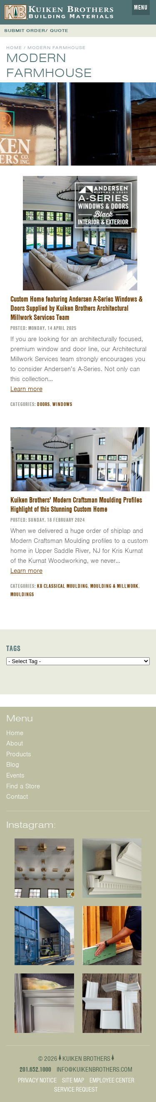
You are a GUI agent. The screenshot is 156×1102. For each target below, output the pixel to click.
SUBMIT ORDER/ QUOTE (36, 30)
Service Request (76, 1089)
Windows (62, 404)
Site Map (73, 1080)
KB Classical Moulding (62, 585)
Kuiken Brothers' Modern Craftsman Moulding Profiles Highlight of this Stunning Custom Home (76, 504)
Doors (43, 404)
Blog (12, 764)
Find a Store (23, 786)
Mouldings (22, 594)
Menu (141, 7)
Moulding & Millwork (114, 585)
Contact (17, 796)
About (14, 743)
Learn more (26, 389)
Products (18, 754)
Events (15, 775)
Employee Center (111, 1080)
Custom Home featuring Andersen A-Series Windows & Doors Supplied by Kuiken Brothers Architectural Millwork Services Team (76, 308)
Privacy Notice (37, 1080)
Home (14, 47)
